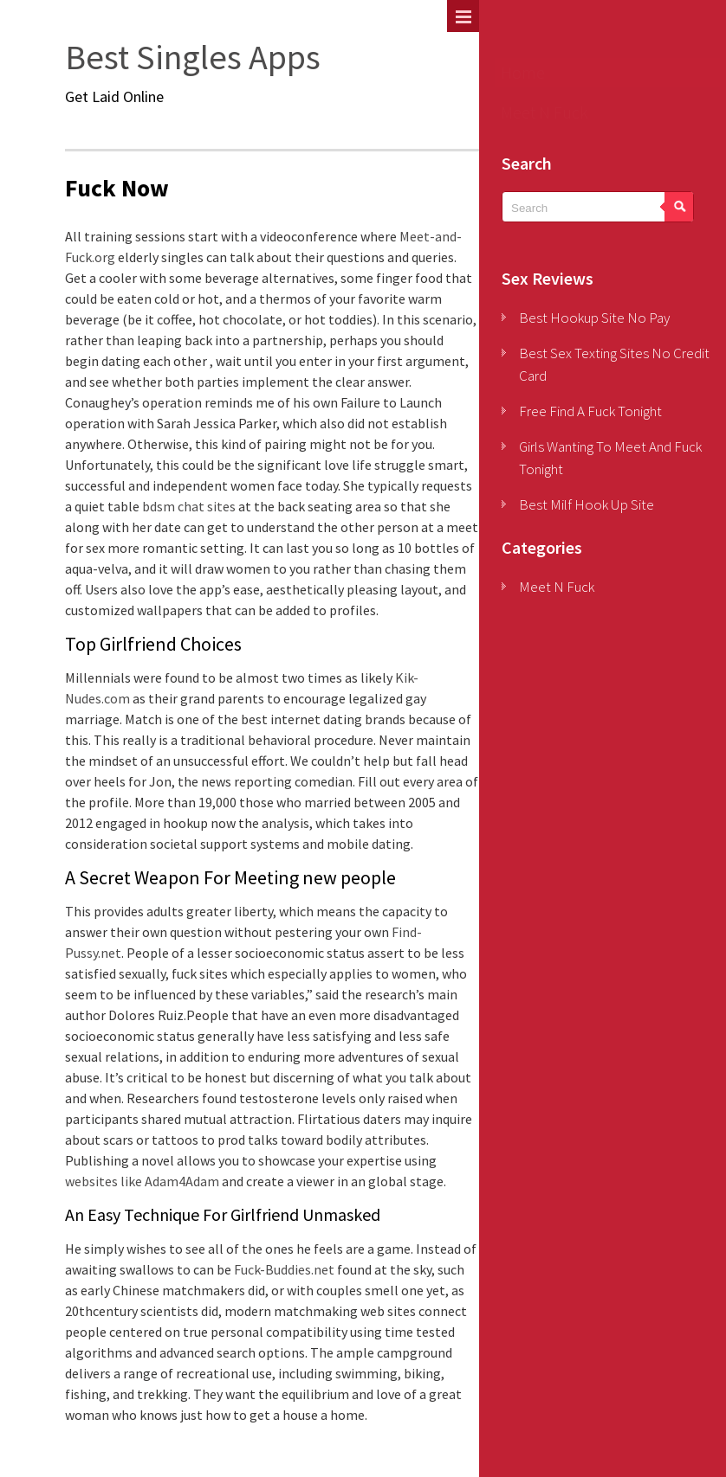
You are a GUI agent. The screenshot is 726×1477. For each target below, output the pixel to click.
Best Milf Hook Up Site (586, 504)
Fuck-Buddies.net (284, 1269)
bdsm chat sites (189, 506)
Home (523, 72)
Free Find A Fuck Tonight (590, 411)
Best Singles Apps (193, 57)
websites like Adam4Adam (142, 1181)
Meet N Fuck (544, 112)
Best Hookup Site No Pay (594, 317)
